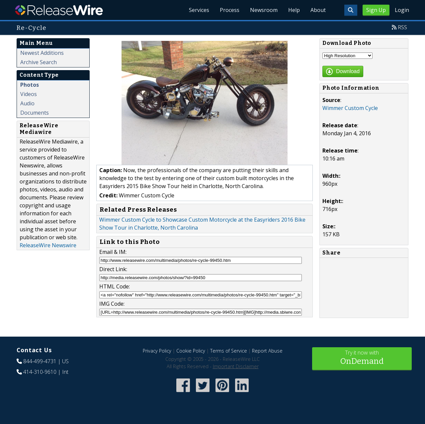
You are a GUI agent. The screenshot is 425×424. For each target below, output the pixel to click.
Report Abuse (267, 351)
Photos (29, 84)
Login (402, 10)
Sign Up (376, 10)
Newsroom (264, 10)
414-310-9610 (39, 371)
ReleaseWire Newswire (48, 245)
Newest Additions (42, 52)
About (318, 10)
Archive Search (38, 62)
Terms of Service (228, 351)
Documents (34, 112)
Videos (28, 94)
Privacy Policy (157, 351)
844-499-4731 (39, 361)
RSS (402, 27)
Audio (27, 103)
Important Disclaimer (236, 366)
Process (229, 10)
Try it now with (362, 358)
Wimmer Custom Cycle (350, 108)
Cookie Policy (190, 351)
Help (294, 10)
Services (199, 10)
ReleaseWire (59, 10)
